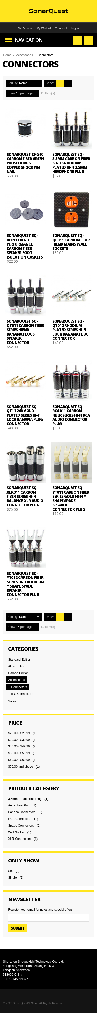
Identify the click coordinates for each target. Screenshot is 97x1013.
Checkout (61, 28)
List (68, 83)
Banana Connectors (21, 812)
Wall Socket (16, 832)
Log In (75, 28)
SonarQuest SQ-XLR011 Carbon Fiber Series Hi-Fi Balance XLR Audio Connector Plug (24, 496)
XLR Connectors (19, 839)
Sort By (12, 83)
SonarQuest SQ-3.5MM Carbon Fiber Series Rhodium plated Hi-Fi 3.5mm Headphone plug (71, 163)
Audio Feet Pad (18, 805)
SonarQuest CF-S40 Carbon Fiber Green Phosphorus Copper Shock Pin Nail (25, 163)
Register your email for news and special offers (40, 909)
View (50, 83)
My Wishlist (43, 28)
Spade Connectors (21, 825)
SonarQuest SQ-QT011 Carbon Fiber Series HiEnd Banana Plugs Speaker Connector (25, 331)
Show (11, 93)
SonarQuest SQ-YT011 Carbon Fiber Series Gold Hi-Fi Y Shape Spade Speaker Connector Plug (70, 498)
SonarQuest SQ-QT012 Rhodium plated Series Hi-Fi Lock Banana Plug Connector (70, 329)
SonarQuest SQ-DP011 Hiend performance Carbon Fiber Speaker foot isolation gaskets (24, 246)
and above (20, 767)
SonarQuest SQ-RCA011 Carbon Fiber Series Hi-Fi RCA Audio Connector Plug (71, 415)
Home (7, 55)
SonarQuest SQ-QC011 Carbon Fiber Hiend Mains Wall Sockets (71, 242)
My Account (25, 28)
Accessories (24, 55)
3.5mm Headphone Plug (24, 799)
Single (12, 877)
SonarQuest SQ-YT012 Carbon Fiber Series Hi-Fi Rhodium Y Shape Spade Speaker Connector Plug (25, 584)
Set (10, 871)
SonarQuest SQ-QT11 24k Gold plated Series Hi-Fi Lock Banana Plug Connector (24, 415)
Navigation (28, 40)
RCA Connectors (19, 819)
